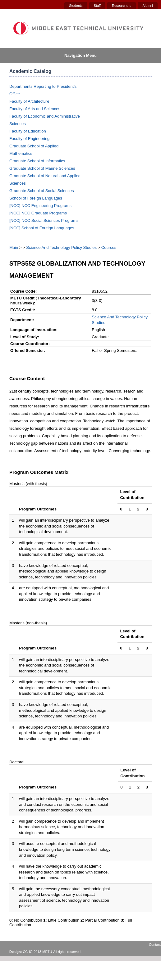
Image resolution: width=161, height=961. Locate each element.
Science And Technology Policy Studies (61, 247)
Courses (108, 247)
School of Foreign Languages (35, 198)
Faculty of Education (27, 131)
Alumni (147, 5)
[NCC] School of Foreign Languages (41, 228)
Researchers (121, 5)
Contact (155, 944)
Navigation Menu (80, 55)
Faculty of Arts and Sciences (34, 108)
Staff (97, 5)
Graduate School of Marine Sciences (42, 168)
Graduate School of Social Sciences (41, 190)
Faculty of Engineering (29, 138)
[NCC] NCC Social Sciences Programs (44, 220)
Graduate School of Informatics (37, 161)
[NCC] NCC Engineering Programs (40, 205)
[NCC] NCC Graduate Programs (38, 213)
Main (13, 247)
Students (75, 5)
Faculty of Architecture (29, 101)
